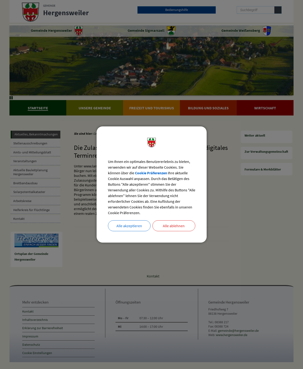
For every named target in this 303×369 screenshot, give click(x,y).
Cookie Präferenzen (151, 173)
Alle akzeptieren (129, 225)
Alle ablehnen (174, 225)
